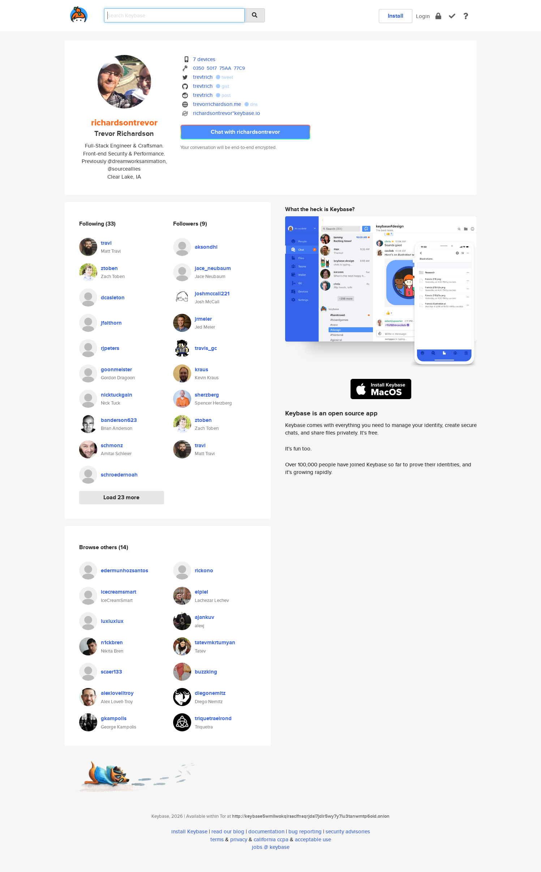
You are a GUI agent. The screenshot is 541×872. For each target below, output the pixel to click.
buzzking (206, 672)
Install (395, 16)
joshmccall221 (212, 294)
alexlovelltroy (117, 693)
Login (423, 16)
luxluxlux (112, 621)
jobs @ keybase (270, 847)
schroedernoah (119, 475)
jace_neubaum (213, 268)
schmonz (112, 445)
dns (251, 104)
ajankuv (204, 617)
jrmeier (203, 319)
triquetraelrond (213, 718)
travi (106, 243)
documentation (266, 831)
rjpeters (110, 348)
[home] (78, 13)
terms (217, 839)
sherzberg (207, 395)
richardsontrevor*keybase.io (226, 113)
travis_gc (206, 348)
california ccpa (271, 839)
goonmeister (116, 369)
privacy (238, 839)
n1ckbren (112, 642)
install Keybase (189, 831)
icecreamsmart (118, 592)
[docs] (465, 16)
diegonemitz (210, 693)
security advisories (348, 831)
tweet (224, 77)
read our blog (227, 831)
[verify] (452, 16)
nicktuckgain (116, 395)
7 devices (204, 59)
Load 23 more (121, 497)
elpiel (201, 592)
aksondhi (206, 247)
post (223, 95)
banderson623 (119, 420)
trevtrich (202, 77)
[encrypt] (438, 16)
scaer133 (111, 672)
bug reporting (305, 831)
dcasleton (113, 298)
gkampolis (113, 718)
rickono (204, 570)
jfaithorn (111, 323)
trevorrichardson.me (217, 104)
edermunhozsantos (124, 570)
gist (222, 86)
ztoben (109, 268)
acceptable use (313, 839)
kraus (201, 369)
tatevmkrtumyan (215, 642)
